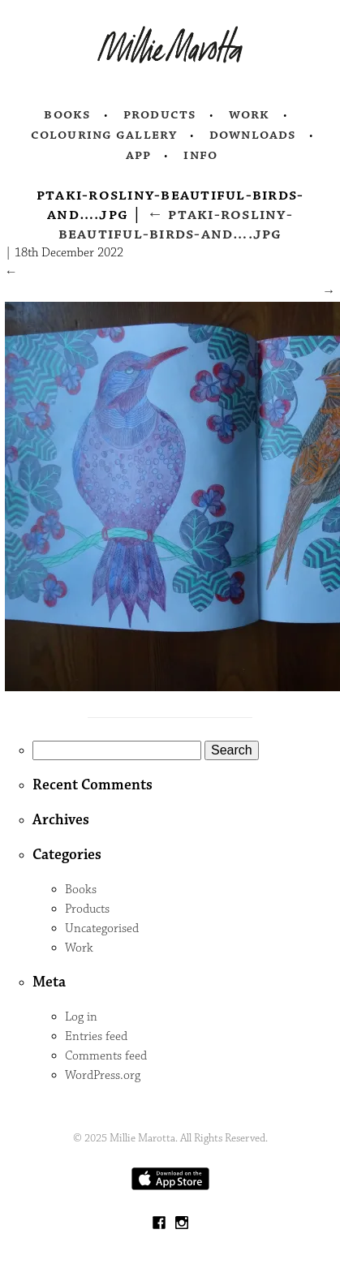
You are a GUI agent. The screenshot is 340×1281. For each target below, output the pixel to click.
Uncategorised (102, 928)
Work (249, 114)
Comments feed (106, 1056)
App (138, 155)
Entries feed (96, 1036)
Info (200, 155)
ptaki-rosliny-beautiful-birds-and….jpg (175, 223)
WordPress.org (102, 1075)
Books (67, 114)
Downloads (252, 135)
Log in (81, 1017)
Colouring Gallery (104, 135)
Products (159, 114)
